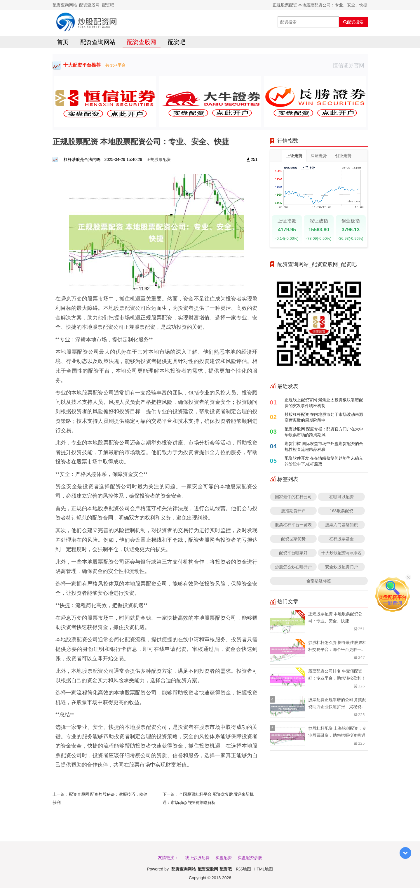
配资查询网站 (97, 42)
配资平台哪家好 (293, 552)
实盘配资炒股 (250, 857)
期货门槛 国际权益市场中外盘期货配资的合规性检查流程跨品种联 (324, 446)
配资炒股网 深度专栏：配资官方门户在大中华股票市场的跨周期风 (324, 431)
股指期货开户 (293, 510)
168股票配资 (341, 510)
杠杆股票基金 (341, 538)
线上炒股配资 (197, 857)
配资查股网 (141, 42)
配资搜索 (353, 22)
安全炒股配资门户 (341, 566)
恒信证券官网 (350, 65)
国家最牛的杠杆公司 (293, 496)
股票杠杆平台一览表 (293, 524)
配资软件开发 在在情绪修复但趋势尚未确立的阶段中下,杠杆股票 (324, 461)
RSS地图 (243, 869)
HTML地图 (263, 869)
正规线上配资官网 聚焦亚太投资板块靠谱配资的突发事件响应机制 (324, 402)
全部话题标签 (318, 580)
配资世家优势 (293, 538)
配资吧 (176, 42)
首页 (63, 42)
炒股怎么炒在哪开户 (293, 566)
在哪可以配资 (341, 496)
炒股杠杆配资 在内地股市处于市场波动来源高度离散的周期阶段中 (324, 417)
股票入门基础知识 (341, 524)
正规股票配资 (158, 159)
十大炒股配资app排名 (341, 552)
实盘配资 (223, 857)
